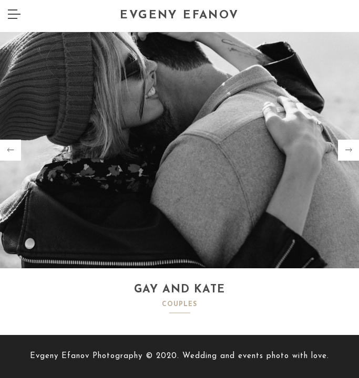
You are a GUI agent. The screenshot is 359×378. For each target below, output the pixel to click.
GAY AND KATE (179, 289)
